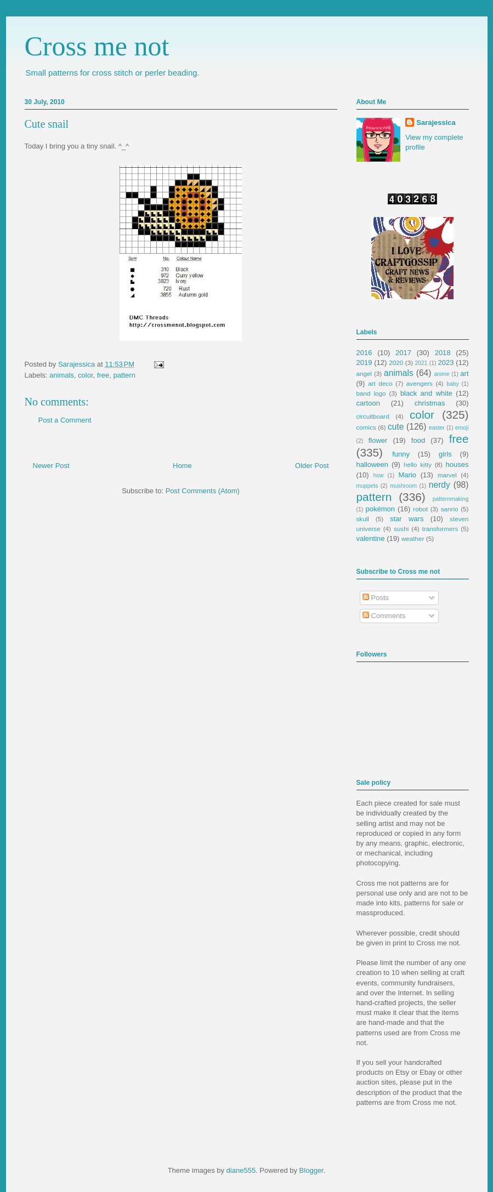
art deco (380, 383)
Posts (375, 598)
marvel (447, 474)
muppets (367, 486)
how (378, 475)
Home (182, 465)
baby (452, 384)
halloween (372, 464)
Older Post (311, 465)
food (418, 440)
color (85, 375)
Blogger (311, 1170)
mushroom (403, 486)
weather (412, 538)
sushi (401, 528)
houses (457, 464)
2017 (403, 353)
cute (396, 426)
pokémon (380, 509)
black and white (426, 393)
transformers (440, 528)
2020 (396, 362)
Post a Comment (65, 420)
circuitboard (372, 416)
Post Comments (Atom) (203, 491)
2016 (364, 353)
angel (364, 373)
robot (420, 508)
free (103, 375)
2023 (446, 362)
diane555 (241, 1170)
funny (401, 454)
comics (366, 427)
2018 (443, 353)
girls (445, 454)
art (464, 373)
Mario (407, 475)
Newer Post (51, 465)
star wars (406, 519)
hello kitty (418, 464)
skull (362, 518)
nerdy (439, 484)
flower (378, 440)
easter (437, 428)
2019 (364, 362)
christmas (430, 403)
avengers (419, 383)
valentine (370, 538)
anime (441, 374)
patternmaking (451, 499)
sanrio (449, 508)
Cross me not (97, 46)
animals (61, 375)
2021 (421, 363)
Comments (383, 616)
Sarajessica (77, 364)
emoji (462, 428)
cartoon (368, 403)
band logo (371, 393)
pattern (124, 375)
